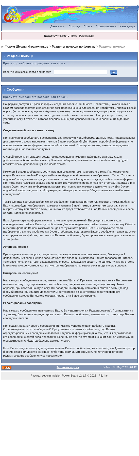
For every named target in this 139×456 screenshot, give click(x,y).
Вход (74, 35)
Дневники (57, 26)
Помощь (75, 26)
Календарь (128, 26)
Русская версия (41, 375)
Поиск (88, 26)
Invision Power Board (65, 375)
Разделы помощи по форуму (73, 46)
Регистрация (86, 35)
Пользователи (106, 26)
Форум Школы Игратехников (26, 46)
